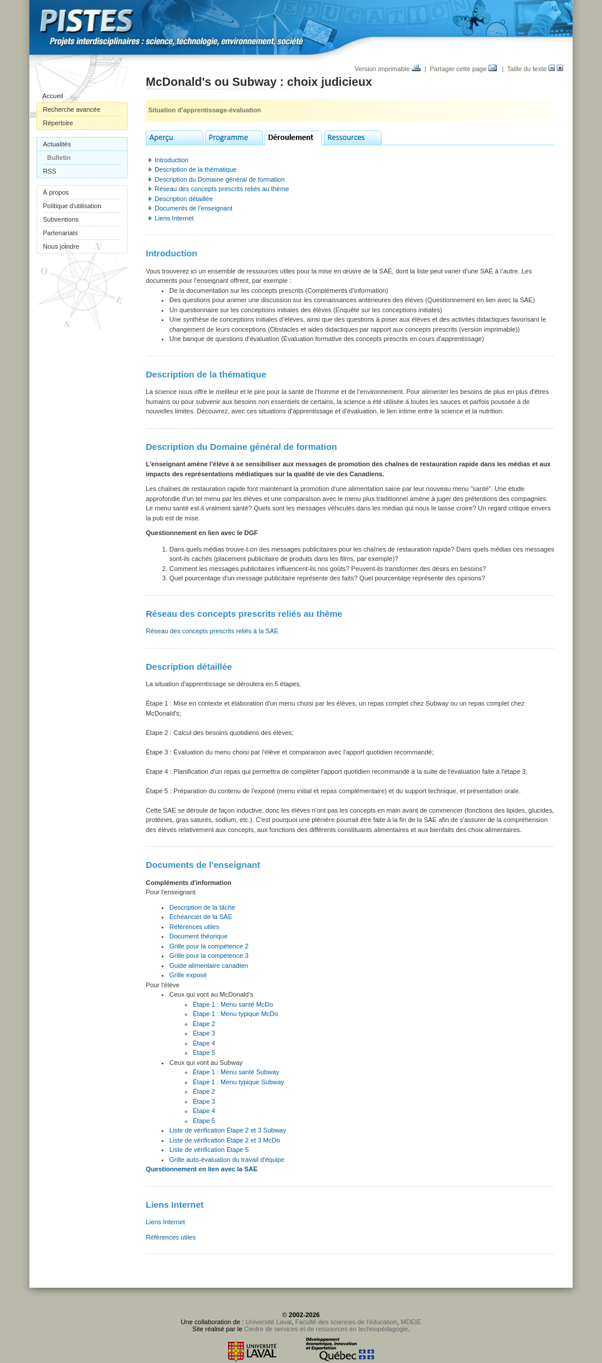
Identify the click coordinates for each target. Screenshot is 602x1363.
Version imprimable (387, 68)
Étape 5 (204, 1052)
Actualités (57, 144)
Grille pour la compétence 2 (209, 946)
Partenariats (60, 232)
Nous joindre (61, 246)
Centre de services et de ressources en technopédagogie (326, 1328)
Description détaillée (184, 198)
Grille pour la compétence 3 (209, 955)
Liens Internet (174, 218)
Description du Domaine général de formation (220, 179)
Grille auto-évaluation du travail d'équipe (227, 1159)
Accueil (52, 95)
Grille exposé (188, 974)
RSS (49, 171)
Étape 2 (204, 1023)
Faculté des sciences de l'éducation (346, 1321)
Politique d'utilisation (72, 205)
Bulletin (59, 157)
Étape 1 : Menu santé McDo (233, 1004)
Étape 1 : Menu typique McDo (235, 1013)
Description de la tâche (202, 907)
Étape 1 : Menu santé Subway (236, 1071)
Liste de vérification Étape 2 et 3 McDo (224, 1140)
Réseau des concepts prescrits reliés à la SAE (212, 630)
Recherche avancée (72, 109)
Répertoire (58, 122)
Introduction (171, 159)
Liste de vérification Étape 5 (209, 1149)
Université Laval (269, 1321)
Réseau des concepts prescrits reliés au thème (222, 188)
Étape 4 (204, 1043)
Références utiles (194, 926)
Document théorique (198, 936)
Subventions (61, 219)
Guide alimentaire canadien (208, 965)
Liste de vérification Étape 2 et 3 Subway (227, 1130)
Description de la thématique (195, 169)
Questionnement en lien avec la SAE (201, 1168)
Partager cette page (463, 68)
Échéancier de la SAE (200, 916)
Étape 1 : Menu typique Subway (238, 1081)
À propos (56, 192)
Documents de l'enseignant (193, 208)
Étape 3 (204, 1033)
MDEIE (411, 1321)
